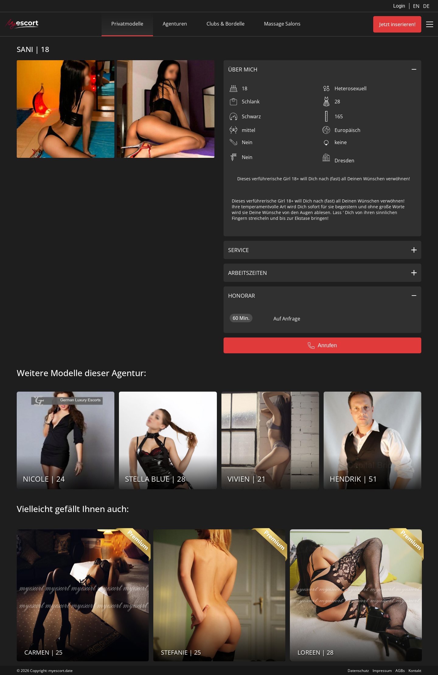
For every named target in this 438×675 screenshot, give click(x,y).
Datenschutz (358, 670)
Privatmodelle (127, 23)
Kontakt (414, 670)
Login (399, 6)
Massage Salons (282, 23)
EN (417, 6)
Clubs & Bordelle (226, 23)
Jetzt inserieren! (397, 24)
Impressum (382, 670)
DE (426, 6)
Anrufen (322, 345)
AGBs (400, 670)
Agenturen (175, 23)
